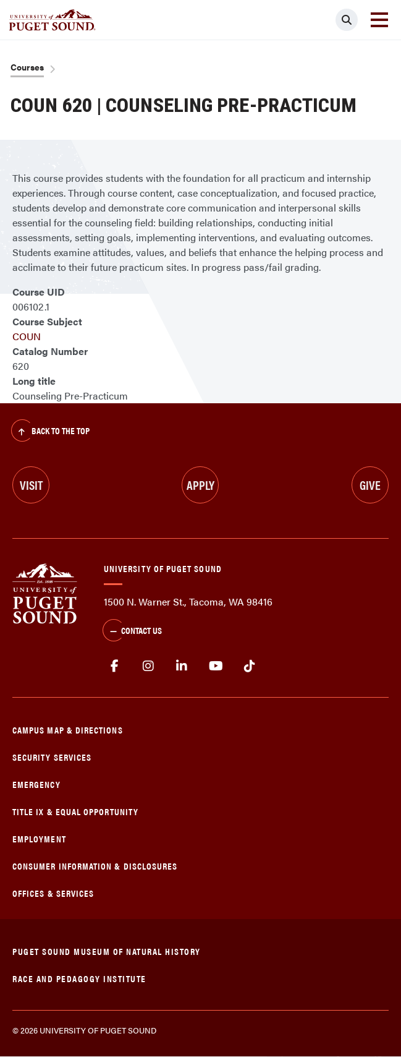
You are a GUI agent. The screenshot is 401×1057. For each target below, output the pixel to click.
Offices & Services (53, 892)
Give (370, 485)
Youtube (216, 666)
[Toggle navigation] (379, 19)
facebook (114, 666)
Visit (31, 485)
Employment (39, 838)
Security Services (51, 756)
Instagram (148, 666)
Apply (200, 485)
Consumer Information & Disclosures (94, 865)
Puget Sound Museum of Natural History (106, 950)
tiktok (249, 666)
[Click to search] (347, 20)
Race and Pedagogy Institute (79, 978)
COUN (26, 336)
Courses (27, 67)
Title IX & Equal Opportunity (75, 811)
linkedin (182, 666)
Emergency (36, 783)
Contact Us (132, 631)
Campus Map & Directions (67, 729)
